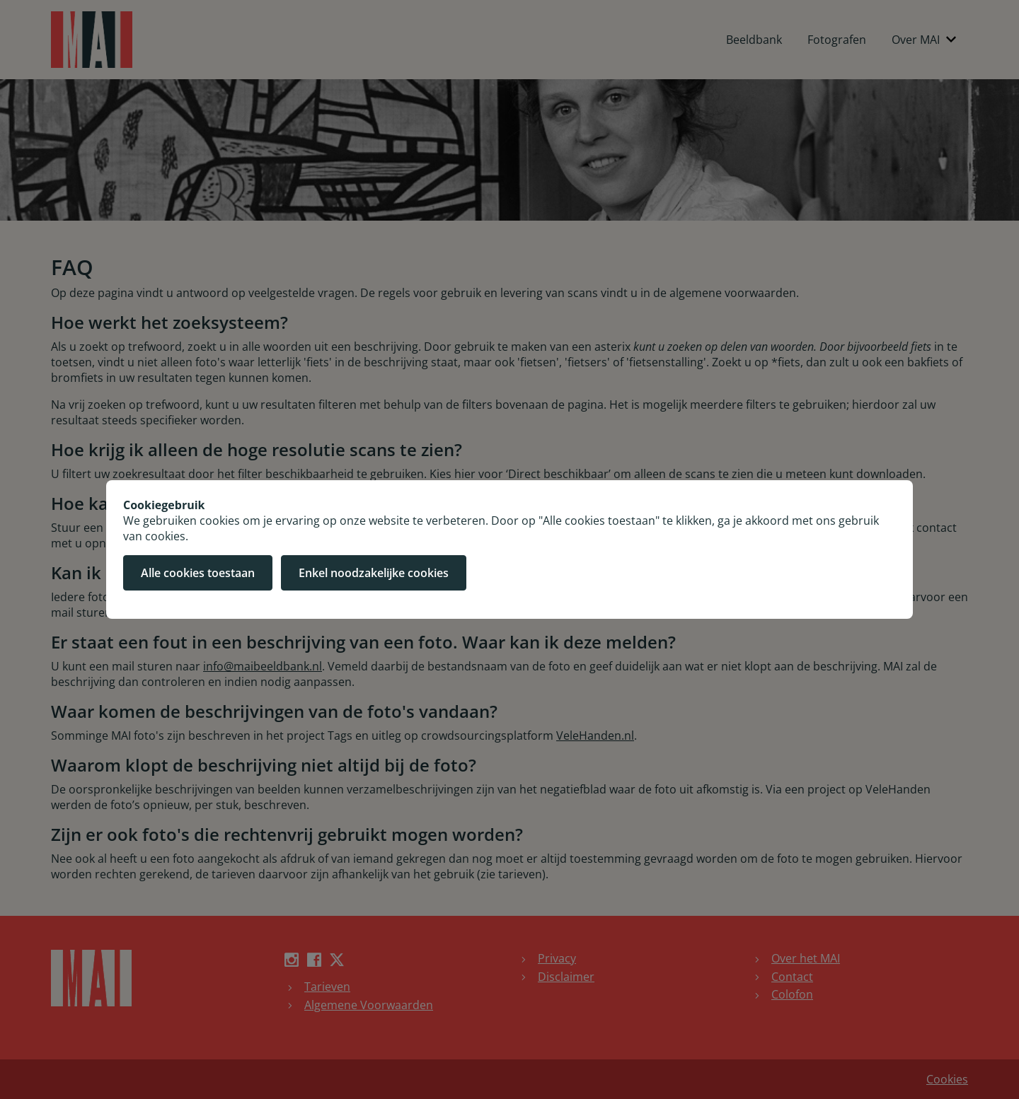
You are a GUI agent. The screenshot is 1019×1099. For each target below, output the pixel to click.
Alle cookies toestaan (198, 573)
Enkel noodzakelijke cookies (374, 573)
